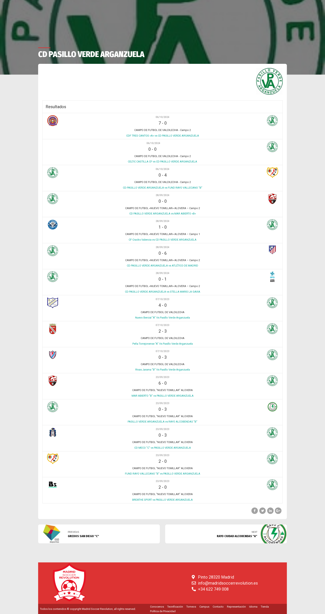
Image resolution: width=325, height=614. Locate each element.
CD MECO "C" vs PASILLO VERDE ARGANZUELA (162, 447)
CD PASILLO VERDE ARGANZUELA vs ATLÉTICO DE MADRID (162, 265)
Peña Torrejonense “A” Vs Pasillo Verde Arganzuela (162, 343)
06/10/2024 (162, 117)
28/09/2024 (162, 195)
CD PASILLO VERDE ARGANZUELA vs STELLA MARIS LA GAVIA (162, 291)
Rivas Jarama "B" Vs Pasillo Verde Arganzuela (162, 369)
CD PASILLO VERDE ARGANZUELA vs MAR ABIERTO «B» (162, 213)
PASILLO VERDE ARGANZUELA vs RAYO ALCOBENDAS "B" (162, 421)
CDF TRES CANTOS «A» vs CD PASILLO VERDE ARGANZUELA (162, 135)
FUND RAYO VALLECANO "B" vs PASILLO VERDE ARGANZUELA (162, 473)
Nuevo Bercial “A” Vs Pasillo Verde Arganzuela (162, 317)
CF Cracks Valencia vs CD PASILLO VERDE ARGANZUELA (162, 239)
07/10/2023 (162, 299)
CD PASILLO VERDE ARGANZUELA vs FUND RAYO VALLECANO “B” (162, 187)
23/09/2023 (162, 377)
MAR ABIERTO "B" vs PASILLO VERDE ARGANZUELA (163, 395)
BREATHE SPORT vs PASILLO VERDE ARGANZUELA (162, 499)
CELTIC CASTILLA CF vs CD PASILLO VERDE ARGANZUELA (162, 161)
